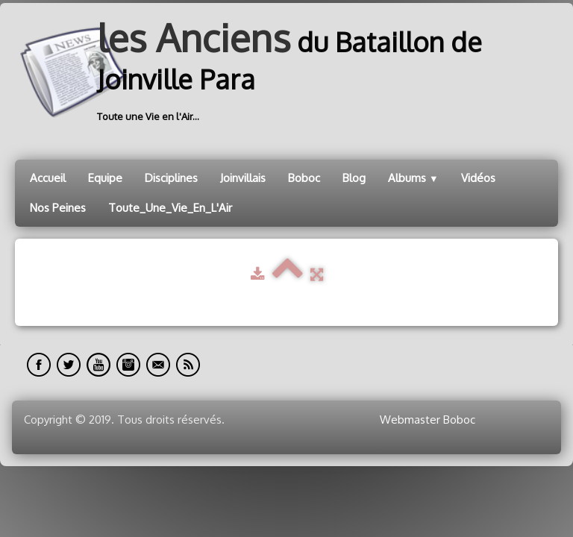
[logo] (286, 72)
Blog (354, 178)
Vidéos (478, 178)
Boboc (304, 178)
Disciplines (171, 178)
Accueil (48, 178)
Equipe (105, 178)
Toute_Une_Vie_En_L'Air (170, 208)
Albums (413, 178)
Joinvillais (243, 178)
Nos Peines (58, 208)
